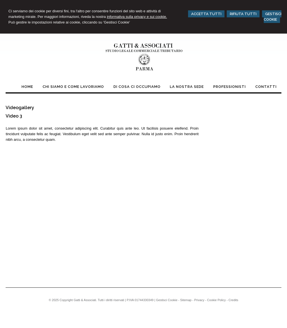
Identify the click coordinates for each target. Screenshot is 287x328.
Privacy (199, 300)
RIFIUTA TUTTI (243, 14)
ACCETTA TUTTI (206, 14)
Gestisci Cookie (166, 300)
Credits (233, 300)
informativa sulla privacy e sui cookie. (137, 17)
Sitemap (185, 300)
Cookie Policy (216, 300)
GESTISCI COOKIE (272, 17)
